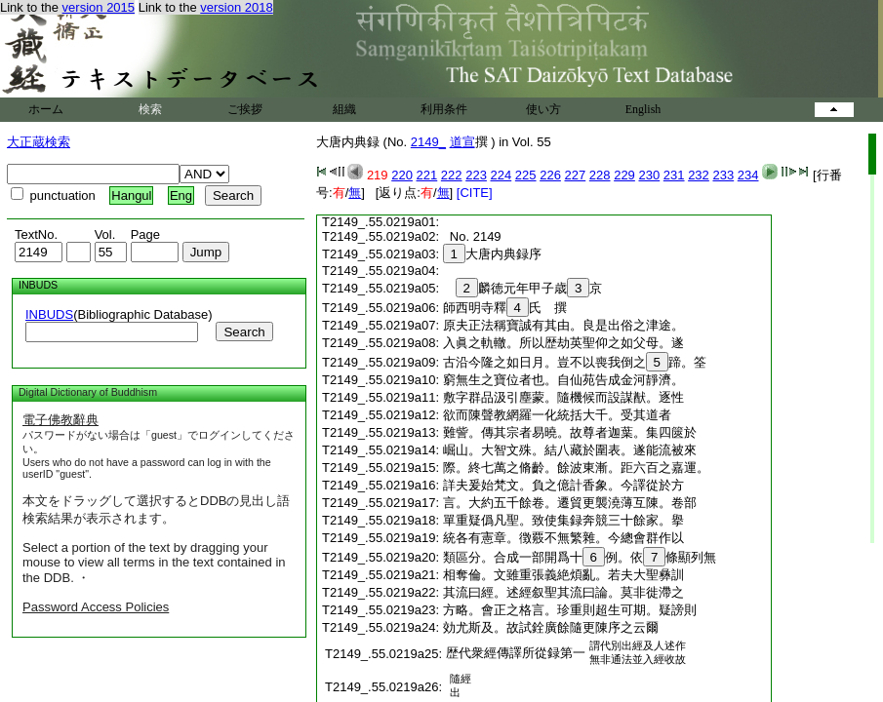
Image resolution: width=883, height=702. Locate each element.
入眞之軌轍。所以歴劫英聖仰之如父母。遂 (563, 342)
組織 (344, 109)
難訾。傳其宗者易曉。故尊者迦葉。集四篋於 (570, 432)
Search (243, 332)
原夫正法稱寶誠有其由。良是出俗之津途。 (563, 325)
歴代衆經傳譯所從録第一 (515, 652)
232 (698, 175)
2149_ (428, 142)
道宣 (462, 142)
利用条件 (444, 109)
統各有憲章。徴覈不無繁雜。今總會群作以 (563, 537)
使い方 (543, 109)
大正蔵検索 (38, 142)
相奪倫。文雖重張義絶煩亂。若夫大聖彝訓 (563, 574)
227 (575, 175)
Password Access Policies (95, 607)
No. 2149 (472, 236)
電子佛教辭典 (60, 419)
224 (501, 175)
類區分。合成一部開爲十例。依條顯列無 (580, 557)
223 (476, 175)
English (643, 109)
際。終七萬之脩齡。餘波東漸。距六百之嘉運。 (576, 467)
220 (402, 175)
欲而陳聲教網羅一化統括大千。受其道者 (557, 415)
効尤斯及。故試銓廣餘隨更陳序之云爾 (551, 627)
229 (624, 175)
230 (649, 175)
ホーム (45, 109)
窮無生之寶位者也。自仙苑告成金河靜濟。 (563, 379)
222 (451, 175)
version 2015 (98, 7)
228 (600, 175)
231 (674, 175)
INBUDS (49, 314)
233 (723, 175)
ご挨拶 (244, 109)
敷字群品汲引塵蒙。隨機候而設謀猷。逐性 (563, 397)
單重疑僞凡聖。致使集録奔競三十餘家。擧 (563, 520)
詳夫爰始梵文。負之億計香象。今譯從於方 (563, 485)
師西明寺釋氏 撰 (511, 307)
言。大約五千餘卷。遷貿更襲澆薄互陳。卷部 (570, 502)
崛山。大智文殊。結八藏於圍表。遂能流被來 (570, 450)
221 (427, 175)
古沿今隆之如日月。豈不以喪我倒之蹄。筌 (574, 362)
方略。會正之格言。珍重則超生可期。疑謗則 (570, 610)
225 (526, 175)
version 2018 (236, 7)
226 (550, 175)
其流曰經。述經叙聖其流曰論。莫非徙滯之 (563, 592)
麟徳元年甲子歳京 (523, 288)
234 (748, 175)
